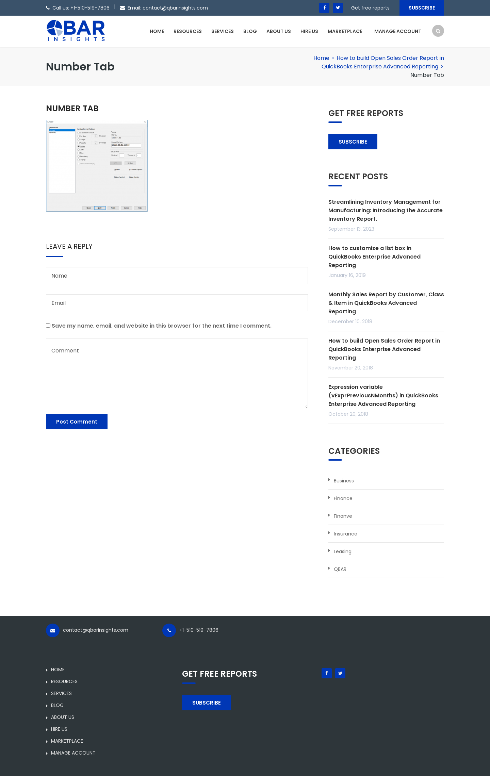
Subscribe (422, 7)
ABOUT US (278, 31)
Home (321, 58)
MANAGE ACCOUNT (397, 31)
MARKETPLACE (345, 31)
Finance (343, 498)
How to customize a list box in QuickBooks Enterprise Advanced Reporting (374, 256)
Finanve (343, 516)
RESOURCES (188, 31)
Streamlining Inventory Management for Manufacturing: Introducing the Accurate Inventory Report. (385, 210)
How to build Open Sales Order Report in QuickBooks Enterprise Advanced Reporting (384, 349)
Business (344, 480)
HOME (157, 31)
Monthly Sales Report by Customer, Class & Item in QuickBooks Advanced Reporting (386, 303)
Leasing (343, 551)
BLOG (250, 31)
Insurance (345, 533)
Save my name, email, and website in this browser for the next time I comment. (162, 326)
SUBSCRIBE (353, 141)
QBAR (340, 569)
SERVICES (222, 31)
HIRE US (309, 31)
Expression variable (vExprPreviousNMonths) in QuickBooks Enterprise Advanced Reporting (383, 395)
